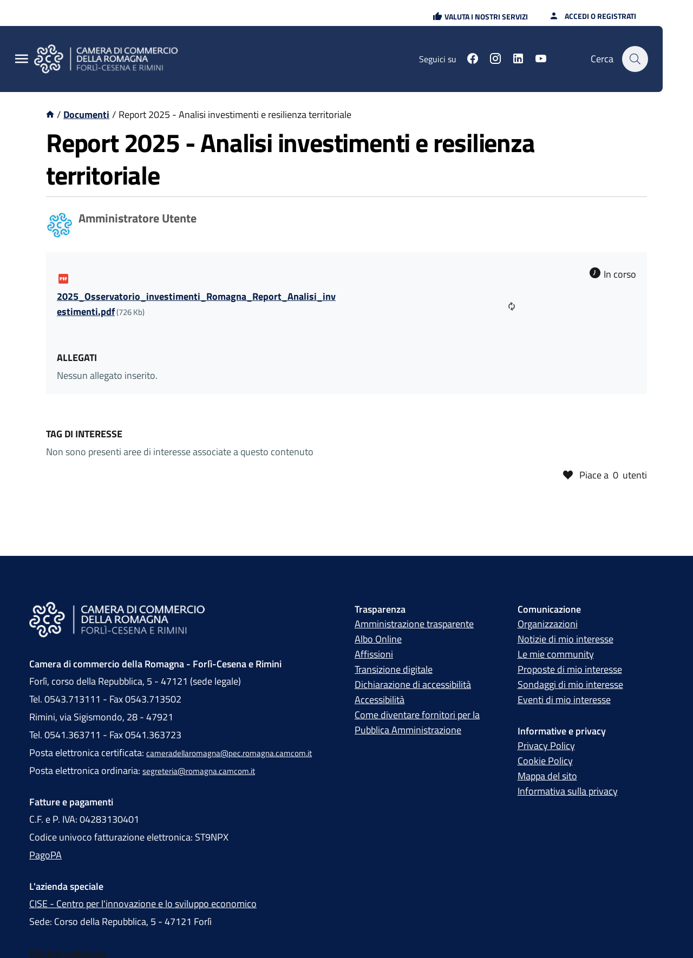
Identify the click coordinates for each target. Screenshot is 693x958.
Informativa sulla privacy (568, 791)
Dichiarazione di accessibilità (413, 684)
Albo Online (378, 639)
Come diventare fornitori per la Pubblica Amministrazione (417, 722)
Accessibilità (379, 699)
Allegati (77, 357)
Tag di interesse (84, 433)
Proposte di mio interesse (570, 669)
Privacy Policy (546, 745)
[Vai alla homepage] (50, 114)
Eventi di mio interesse (564, 699)
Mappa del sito (547, 776)
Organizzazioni (548, 623)
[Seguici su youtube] (540, 60)
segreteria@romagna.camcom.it (198, 771)
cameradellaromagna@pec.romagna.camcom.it (229, 753)
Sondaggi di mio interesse (570, 684)
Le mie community (556, 654)
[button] (480, 16)
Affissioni (374, 654)
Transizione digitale (394, 669)
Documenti (86, 114)
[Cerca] (635, 59)
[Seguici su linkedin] (518, 60)
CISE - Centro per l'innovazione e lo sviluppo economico (143, 903)
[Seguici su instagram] (495, 60)
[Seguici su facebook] (472, 60)
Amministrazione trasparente (414, 623)
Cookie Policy (545, 760)
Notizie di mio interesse (565, 639)
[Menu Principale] (22, 59)
